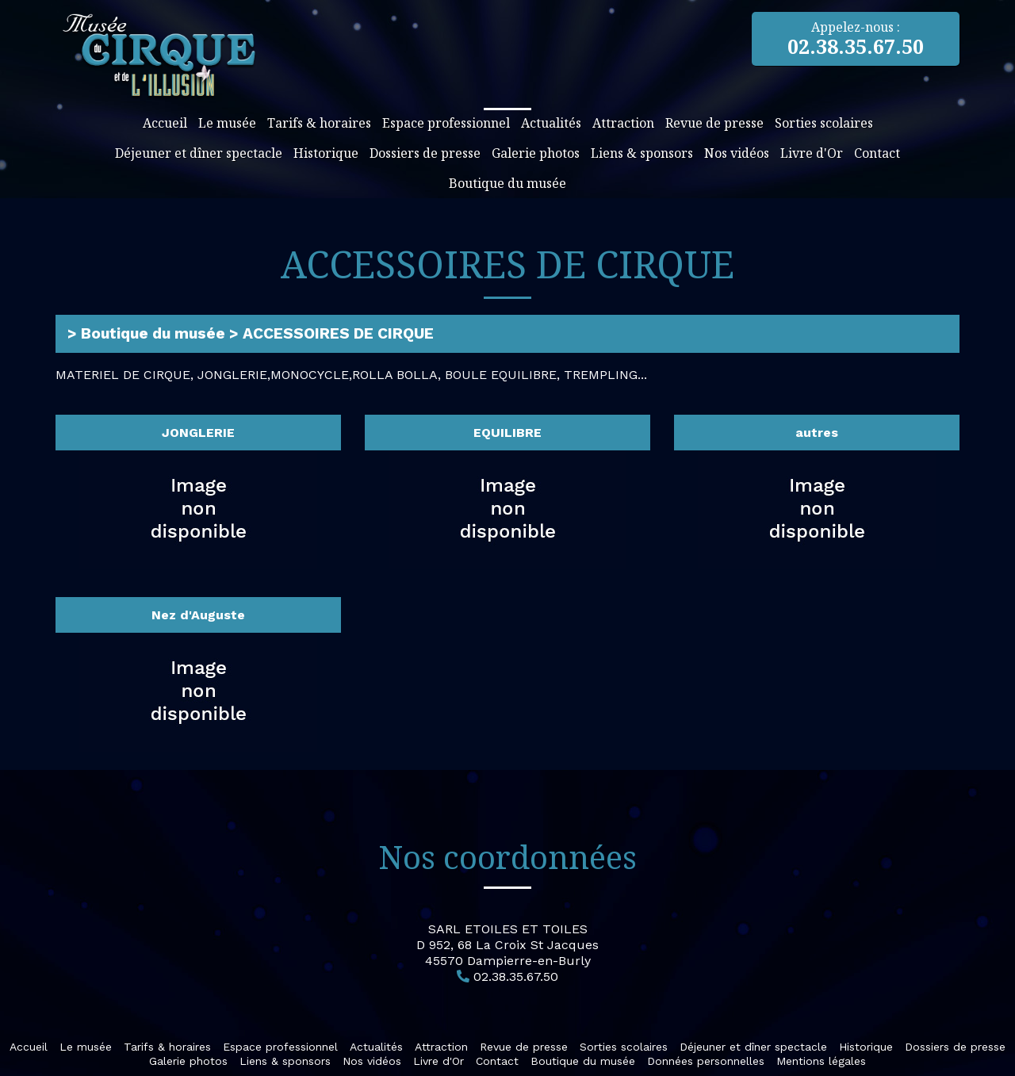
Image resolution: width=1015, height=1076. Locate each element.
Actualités (551, 123)
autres (816, 432)
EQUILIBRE (507, 432)
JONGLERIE (198, 432)
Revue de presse (714, 123)
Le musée (227, 123)
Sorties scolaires (824, 123)
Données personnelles (705, 1061)
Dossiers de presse (425, 153)
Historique (325, 153)
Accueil (165, 123)
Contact (877, 153)
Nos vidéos (736, 153)
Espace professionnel (446, 123)
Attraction (623, 123)
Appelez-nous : (856, 38)
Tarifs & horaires (319, 123)
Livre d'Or (811, 153)
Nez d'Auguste (198, 614)
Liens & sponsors (642, 153)
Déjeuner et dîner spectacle (198, 153)
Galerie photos (536, 153)
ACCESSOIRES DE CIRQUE (338, 333)
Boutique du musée (507, 183)
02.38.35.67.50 (515, 976)
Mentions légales (821, 1061)
